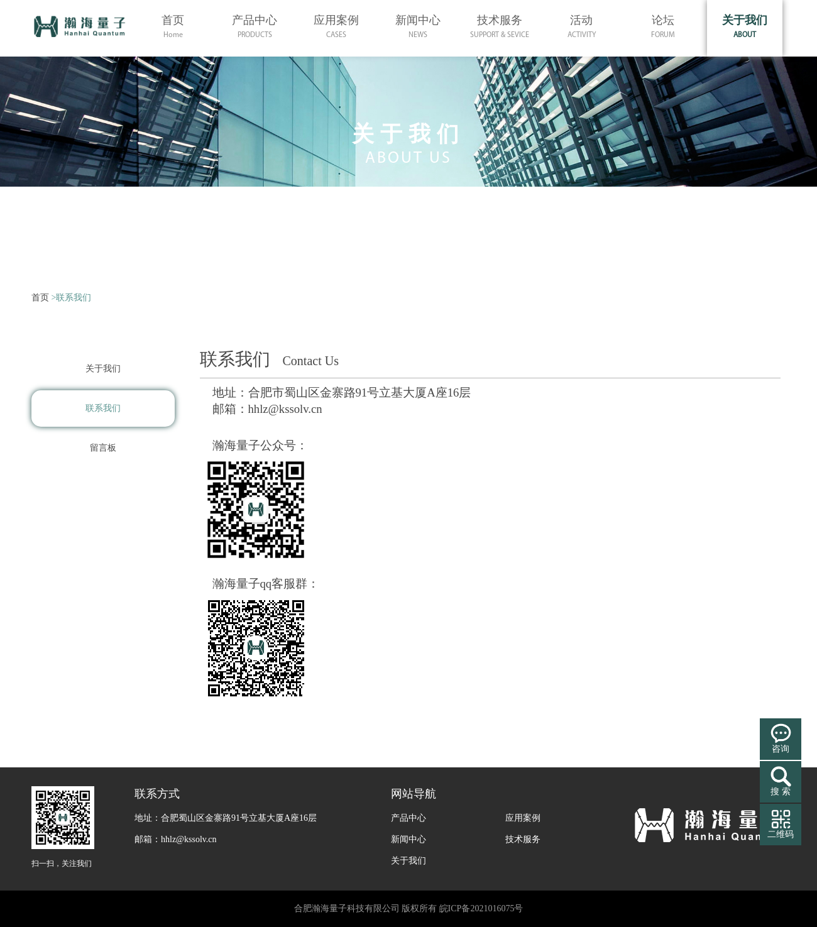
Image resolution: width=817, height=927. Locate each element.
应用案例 (522, 818)
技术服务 (522, 839)
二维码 (780, 834)
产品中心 (408, 818)
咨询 (780, 749)
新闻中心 (408, 839)
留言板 (103, 448)
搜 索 (780, 791)
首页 (40, 297)
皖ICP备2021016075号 (481, 908)
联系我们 (103, 408)
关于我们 (103, 368)
